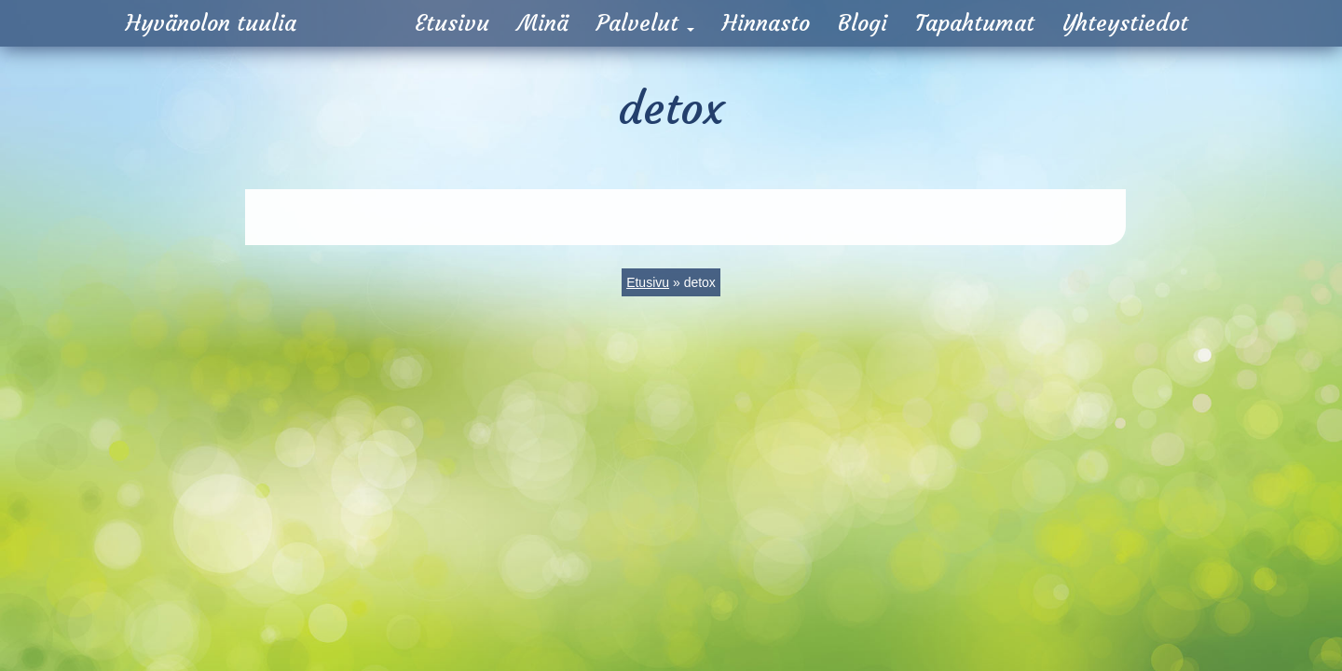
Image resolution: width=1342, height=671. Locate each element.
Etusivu (452, 23)
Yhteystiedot (1125, 23)
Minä (542, 23)
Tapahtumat (974, 23)
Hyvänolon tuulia (211, 23)
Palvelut (645, 23)
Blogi (862, 23)
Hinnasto (766, 23)
